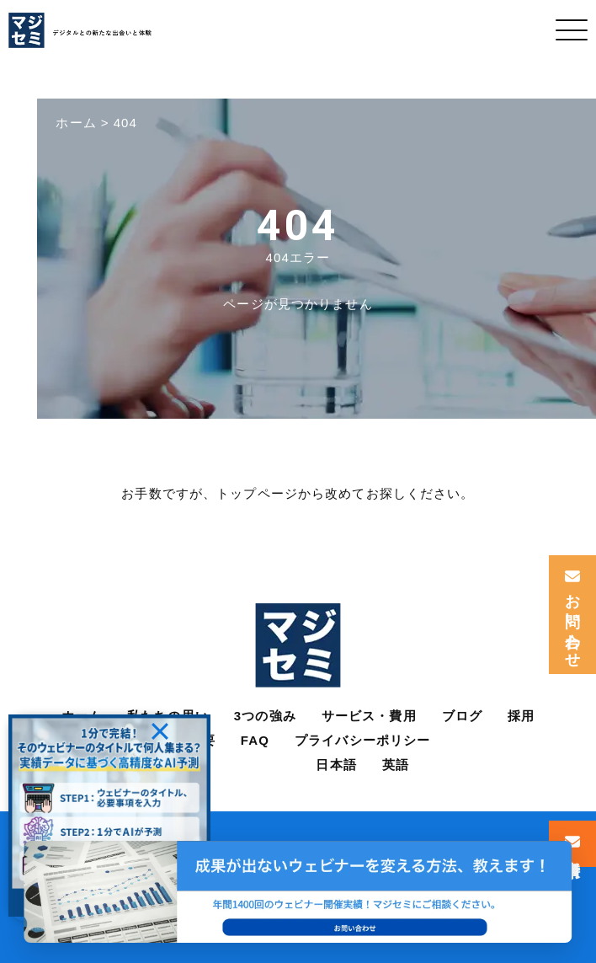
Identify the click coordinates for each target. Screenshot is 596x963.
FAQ (255, 740)
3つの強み (265, 716)
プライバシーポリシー (362, 740)
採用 (521, 716)
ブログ (462, 716)
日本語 (336, 764)
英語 (395, 764)
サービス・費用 (369, 716)
